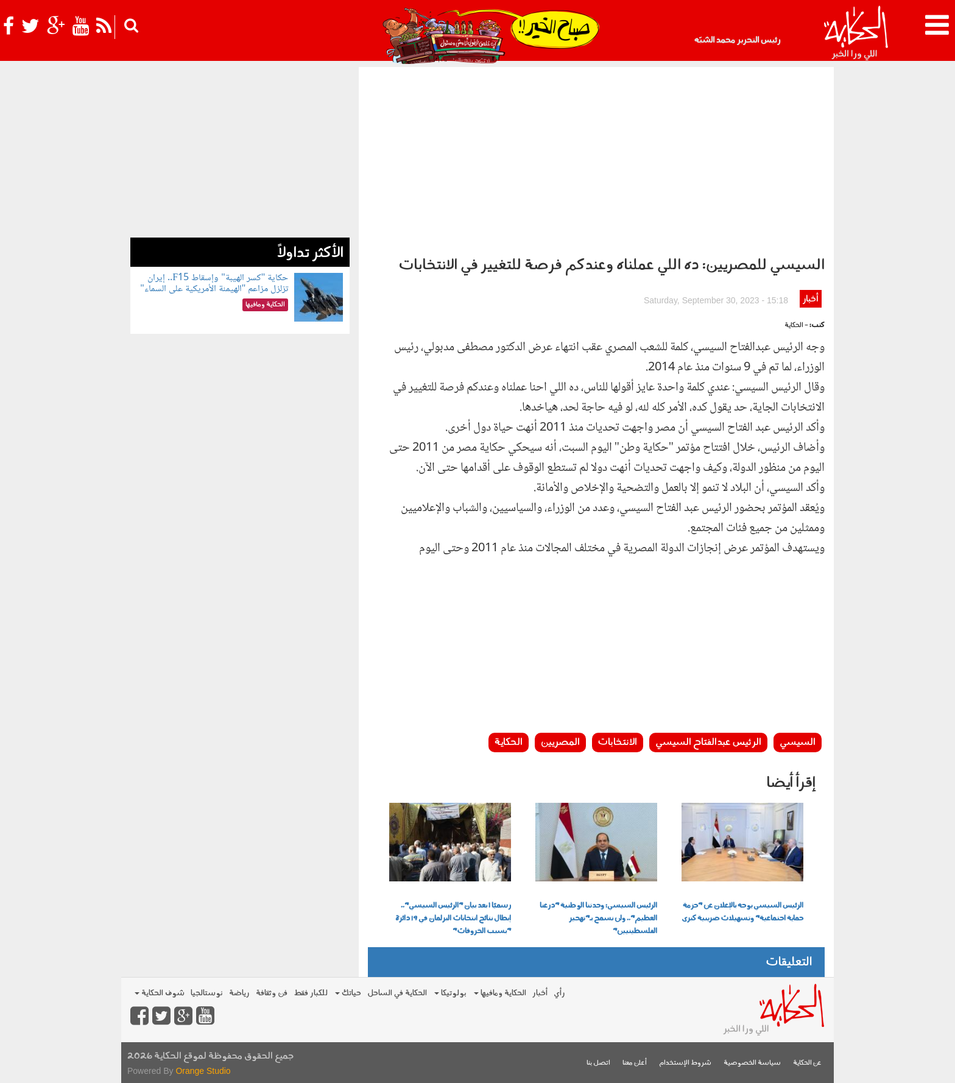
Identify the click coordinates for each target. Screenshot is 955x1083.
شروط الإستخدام (685, 1063)
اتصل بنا (598, 1063)
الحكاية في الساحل (397, 993)
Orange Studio (202, 1071)
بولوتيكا (450, 993)
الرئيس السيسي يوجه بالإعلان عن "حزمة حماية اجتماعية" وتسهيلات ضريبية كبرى (742, 912)
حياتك (348, 993)
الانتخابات (617, 742)
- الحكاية (796, 325)
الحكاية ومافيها (500, 993)
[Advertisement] (596, 158)
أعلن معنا (634, 1063)
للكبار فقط (311, 993)
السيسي (798, 742)
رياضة (239, 993)
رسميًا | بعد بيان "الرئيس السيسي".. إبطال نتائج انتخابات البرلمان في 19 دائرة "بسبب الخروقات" (453, 918)
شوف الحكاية (160, 993)
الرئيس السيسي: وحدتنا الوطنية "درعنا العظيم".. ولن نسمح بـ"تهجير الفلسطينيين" (598, 918)
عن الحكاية (807, 1063)
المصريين (560, 742)
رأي (559, 993)
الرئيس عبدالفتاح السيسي (708, 742)
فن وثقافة (271, 993)
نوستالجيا (207, 993)
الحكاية (509, 742)
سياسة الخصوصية (752, 1063)
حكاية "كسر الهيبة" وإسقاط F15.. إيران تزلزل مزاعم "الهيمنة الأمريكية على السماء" (214, 283)
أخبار (810, 299)
